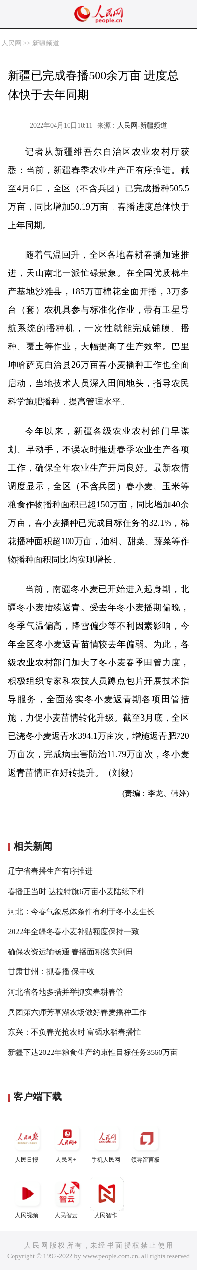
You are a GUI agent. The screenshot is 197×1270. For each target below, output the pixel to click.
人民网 (11, 43)
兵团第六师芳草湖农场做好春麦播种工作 (77, 1012)
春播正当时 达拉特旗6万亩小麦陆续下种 (76, 891)
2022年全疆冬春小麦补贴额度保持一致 (73, 931)
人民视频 (27, 1198)
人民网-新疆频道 (142, 125)
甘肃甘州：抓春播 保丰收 (51, 971)
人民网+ (67, 1142)
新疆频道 (45, 43)
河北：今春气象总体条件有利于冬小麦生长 (81, 912)
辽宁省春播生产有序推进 (50, 871)
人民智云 (67, 1198)
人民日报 (27, 1142)
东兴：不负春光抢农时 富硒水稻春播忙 (74, 1032)
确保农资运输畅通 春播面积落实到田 (70, 952)
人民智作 (107, 1198)
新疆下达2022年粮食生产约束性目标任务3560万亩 (93, 1052)
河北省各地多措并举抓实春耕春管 (66, 992)
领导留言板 (146, 1142)
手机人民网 (107, 1142)
